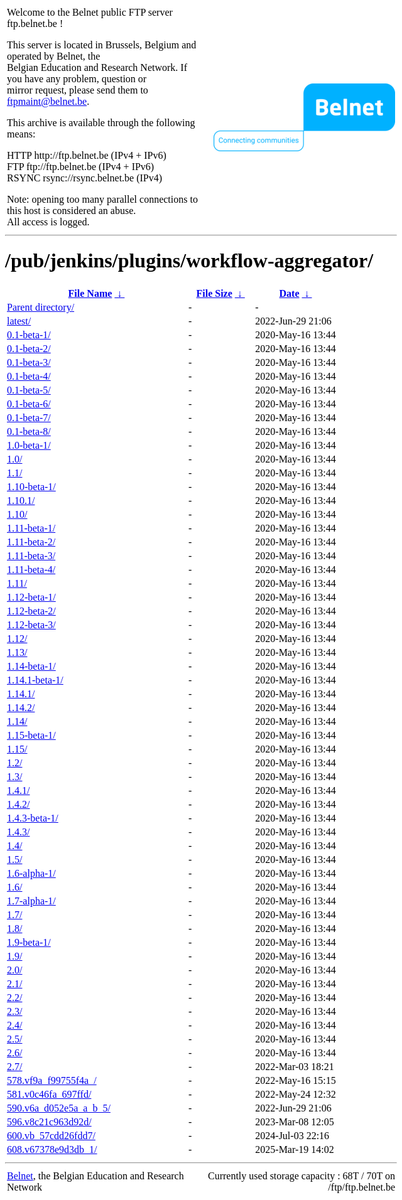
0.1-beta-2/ (29, 348)
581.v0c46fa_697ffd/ (49, 1094)
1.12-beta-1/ (31, 597)
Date (290, 293)
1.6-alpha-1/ (31, 873)
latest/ (19, 321)
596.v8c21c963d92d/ (49, 1122)
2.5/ (14, 1039)
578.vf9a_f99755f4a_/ (52, 1080)
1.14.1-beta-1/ (35, 680)
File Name (90, 293)
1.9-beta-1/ (29, 942)
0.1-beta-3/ (29, 362)
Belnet (20, 1176)
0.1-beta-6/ (29, 404)
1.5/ (14, 859)
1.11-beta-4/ (31, 569)
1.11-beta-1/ (31, 528)
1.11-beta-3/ (31, 555)
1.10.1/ (21, 500)
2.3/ (14, 1011)
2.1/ (14, 983)
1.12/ (17, 638)
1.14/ (17, 721)
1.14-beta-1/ (31, 666)
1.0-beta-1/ (29, 445)
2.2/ (14, 997)
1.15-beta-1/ (31, 735)
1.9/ (14, 956)
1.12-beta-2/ (31, 611)
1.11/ (17, 583)
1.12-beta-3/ (31, 624)
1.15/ (17, 749)
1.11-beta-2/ (31, 542)
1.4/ (14, 845)
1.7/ (14, 914)
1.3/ (14, 776)
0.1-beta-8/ (29, 431)
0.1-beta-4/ (29, 376)
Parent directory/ (40, 307)
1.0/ (14, 459)
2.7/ (14, 1066)
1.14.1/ (21, 693)
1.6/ (14, 887)
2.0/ (14, 970)
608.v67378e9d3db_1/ (52, 1149)
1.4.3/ (18, 832)
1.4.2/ (18, 804)
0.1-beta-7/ (29, 417)
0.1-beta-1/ (29, 334)
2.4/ (14, 1025)
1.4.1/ (18, 790)
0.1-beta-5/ (29, 390)
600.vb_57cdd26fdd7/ (51, 1135)
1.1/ (14, 473)
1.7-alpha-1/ (31, 901)
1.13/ (17, 652)
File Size (214, 293)
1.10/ (17, 514)
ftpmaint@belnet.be (47, 101)
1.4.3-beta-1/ (32, 818)
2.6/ (14, 1052)
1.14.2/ (21, 707)
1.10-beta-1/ (31, 486)
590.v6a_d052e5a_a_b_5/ (59, 1108)
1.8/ (14, 928)
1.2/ (14, 763)
